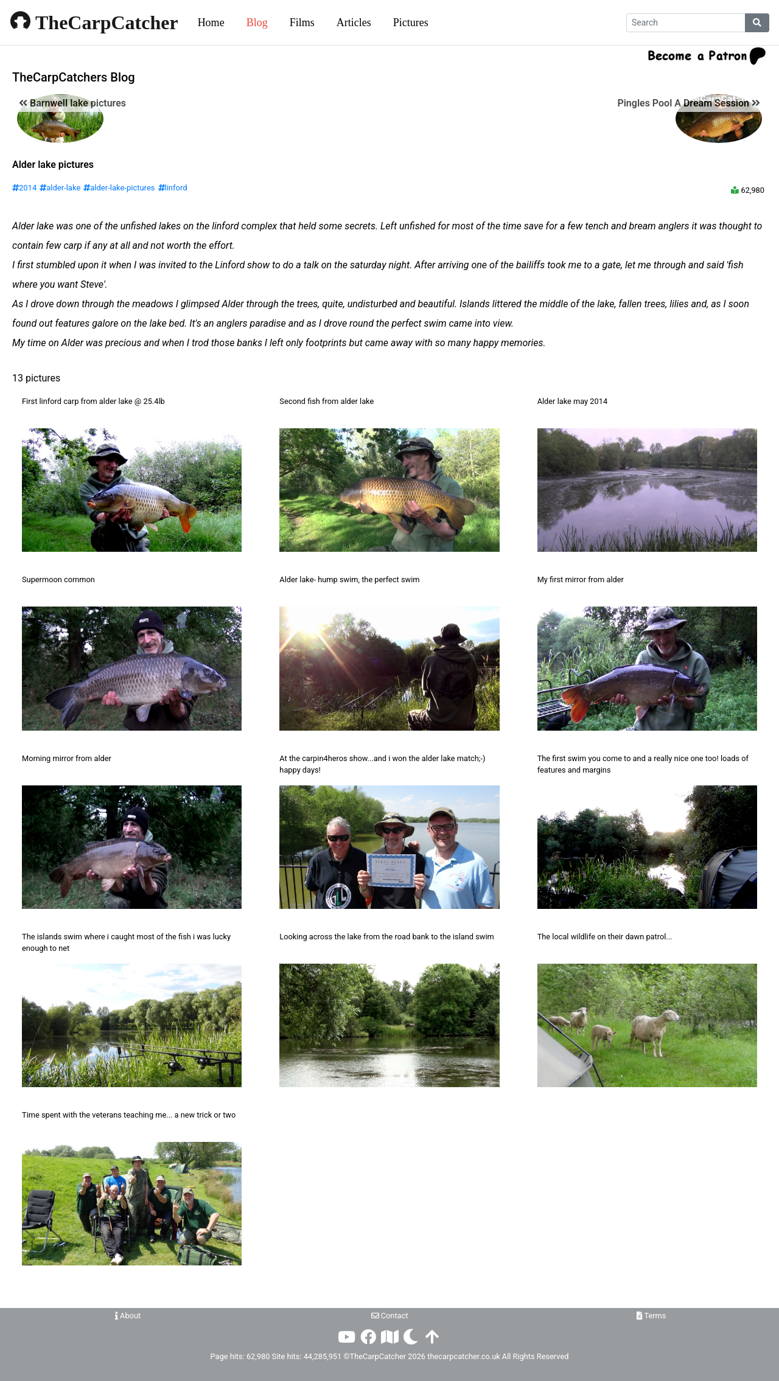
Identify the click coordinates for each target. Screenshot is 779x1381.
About (128, 1315)
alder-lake (60, 187)
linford (172, 187)
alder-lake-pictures (119, 187)
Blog (257, 22)
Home (211, 22)
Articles (354, 22)
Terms (651, 1315)
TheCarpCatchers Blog (73, 77)
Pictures (410, 22)
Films (302, 22)
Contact (389, 1315)
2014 (24, 187)
